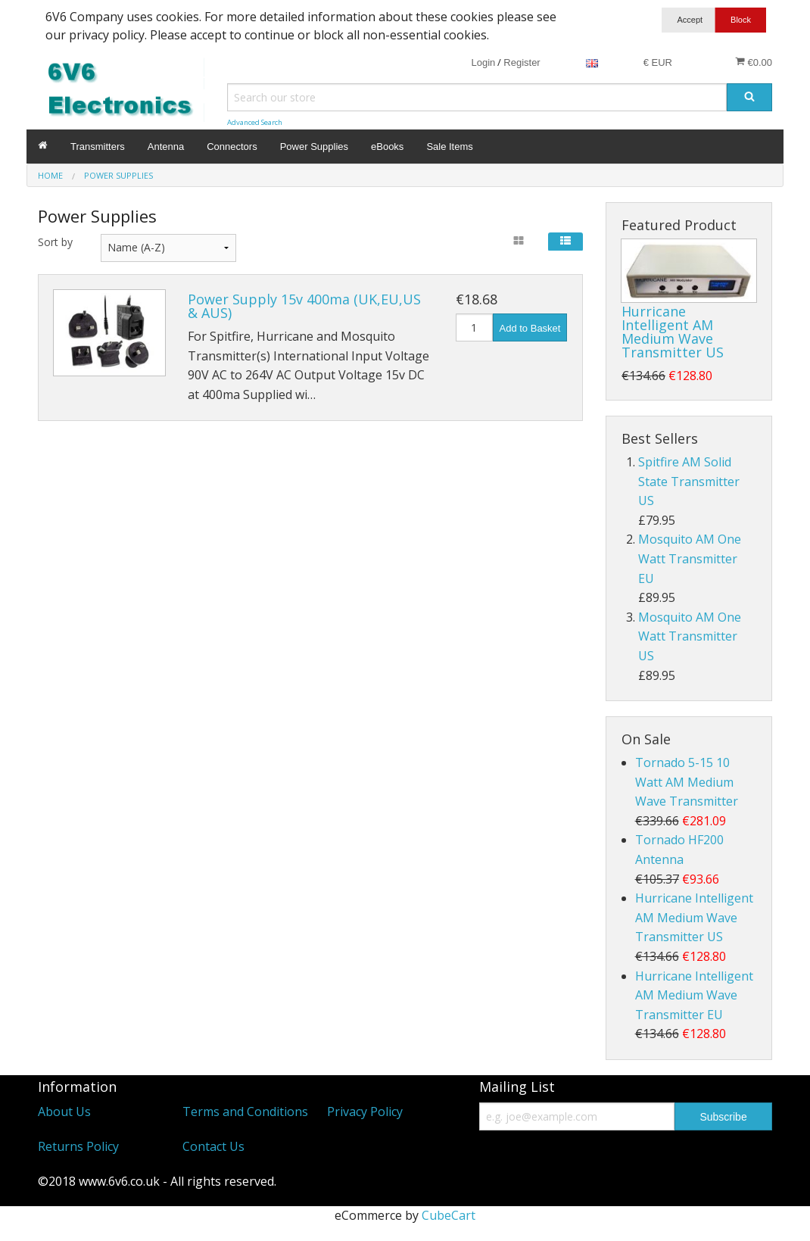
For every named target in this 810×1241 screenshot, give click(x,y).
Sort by (55, 242)
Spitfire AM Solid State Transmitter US (689, 481)
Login (483, 62)
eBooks (387, 146)
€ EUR (657, 62)
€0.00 (753, 62)
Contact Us (213, 1146)
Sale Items (449, 146)
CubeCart (448, 1215)
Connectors (232, 146)
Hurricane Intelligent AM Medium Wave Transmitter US (673, 331)
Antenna (166, 146)
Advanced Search (254, 122)
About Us (64, 1111)
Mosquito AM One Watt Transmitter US (689, 636)
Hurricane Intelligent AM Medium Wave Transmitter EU (694, 995)
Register (521, 62)
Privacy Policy (365, 1111)
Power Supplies (314, 146)
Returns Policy (78, 1146)
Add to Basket (530, 328)
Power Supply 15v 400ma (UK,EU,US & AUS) (304, 306)
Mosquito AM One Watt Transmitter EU (689, 558)
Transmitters (97, 146)
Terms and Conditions (245, 1111)
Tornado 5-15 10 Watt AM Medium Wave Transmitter (686, 781)
